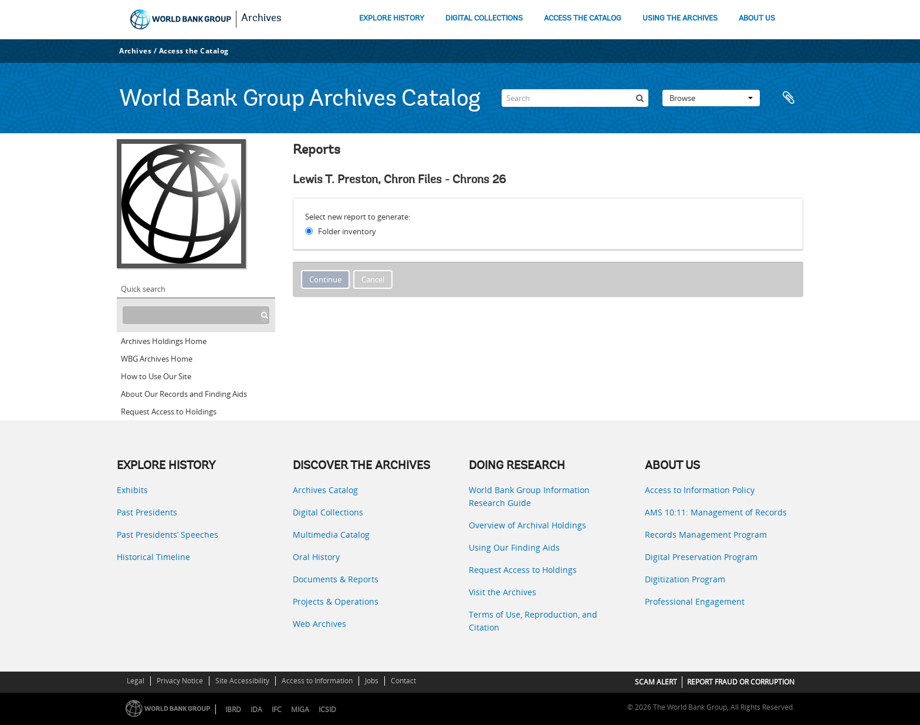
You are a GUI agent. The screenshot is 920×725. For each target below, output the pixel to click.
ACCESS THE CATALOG (582, 18)
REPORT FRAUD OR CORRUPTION (740, 682)
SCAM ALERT (656, 682)
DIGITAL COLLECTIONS (484, 18)
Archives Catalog (325, 489)
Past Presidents (147, 512)
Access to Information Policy (700, 489)
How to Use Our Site (156, 376)
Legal (135, 681)
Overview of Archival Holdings (527, 525)
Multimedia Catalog (331, 534)
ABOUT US (757, 18)
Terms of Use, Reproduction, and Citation (533, 621)
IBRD (233, 709)
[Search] (575, 98)
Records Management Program (706, 534)
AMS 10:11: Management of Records (716, 512)
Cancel (372, 279)
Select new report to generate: (357, 216)
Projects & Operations (335, 601)
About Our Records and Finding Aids (184, 394)
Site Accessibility (242, 681)
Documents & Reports (335, 579)
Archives (261, 19)
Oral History (316, 556)
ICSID (327, 709)
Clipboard (788, 98)
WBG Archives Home (156, 358)
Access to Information (317, 681)
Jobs (371, 681)
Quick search (143, 289)
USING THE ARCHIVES (680, 18)
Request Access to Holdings (169, 411)
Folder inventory (347, 231)
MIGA (300, 709)
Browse (711, 98)
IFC (277, 709)
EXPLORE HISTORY (391, 18)
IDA (256, 709)
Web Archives (319, 623)
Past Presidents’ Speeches (167, 534)
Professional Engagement (695, 601)
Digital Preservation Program (701, 556)
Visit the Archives (502, 592)
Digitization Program (685, 579)
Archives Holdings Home (164, 341)
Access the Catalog (194, 51)
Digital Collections (328, 512)
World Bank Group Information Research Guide (529, 496)
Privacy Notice (180, 681)
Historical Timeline (153, 556)
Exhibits (132, 489)
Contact (403, 681)
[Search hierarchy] (196, 315)
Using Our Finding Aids (514, 547)
